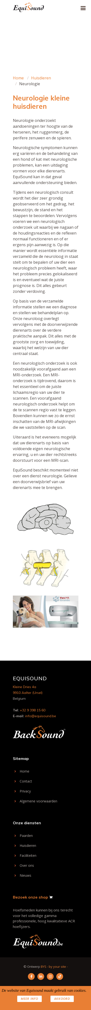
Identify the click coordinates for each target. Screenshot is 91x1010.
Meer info (29, 999)
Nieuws (25, 875)
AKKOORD (62, 999)
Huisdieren (41, 78)
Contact (26, 781)
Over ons (27, 865)
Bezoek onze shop (30, 897)
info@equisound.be (40, 716)
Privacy (25, 791)
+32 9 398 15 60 (32, 710)
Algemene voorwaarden (38, 801)
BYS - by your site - (54, 966)
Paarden (26, 835)
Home (18, 78)
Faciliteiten (28, 855)
